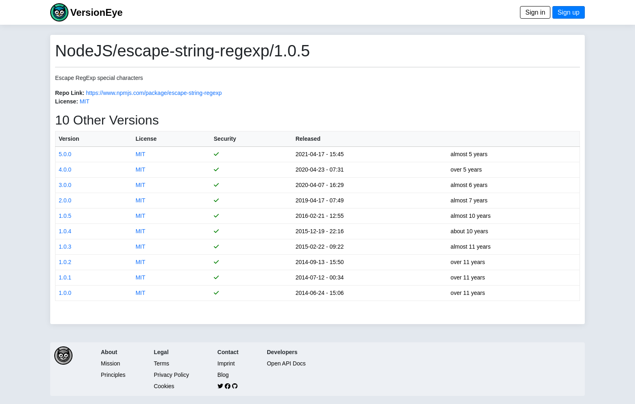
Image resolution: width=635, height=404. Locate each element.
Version (69, 138)
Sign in (535, 12)
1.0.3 (65, 246)
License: (66, 101)
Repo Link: (69, 93)
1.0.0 (65, 293)
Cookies (164, 386)
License (146, 138)
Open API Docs (286, 363)
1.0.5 (65, 216)
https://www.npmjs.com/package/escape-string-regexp (154, 93)
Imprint (226, 363)
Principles (113, 375)
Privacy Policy (171, 375)
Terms (161, 363)
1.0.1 (65, 277)
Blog (223, 375)
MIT (84, 101)
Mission (110, 363)
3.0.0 (65, 185)
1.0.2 (65, 262)
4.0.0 (65, 169)
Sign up (569, 12)
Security (225, 138)
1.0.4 (65, 231)
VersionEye (96, 12)
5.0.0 (65, 154)
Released (308, 138)
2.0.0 (65, 200)
